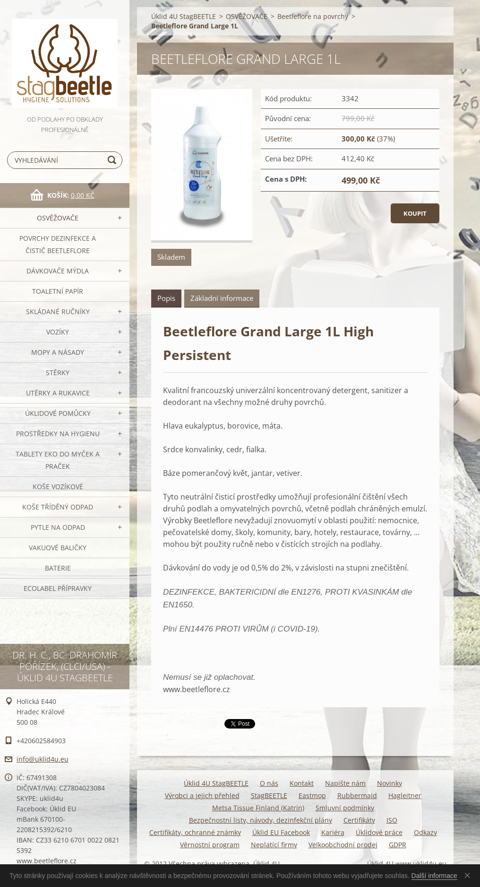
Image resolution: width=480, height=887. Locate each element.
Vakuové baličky (57, 547)
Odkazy (425, 832)
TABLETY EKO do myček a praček (58, 460)
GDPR (397, 844)
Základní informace (221, 298)
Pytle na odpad (58, 527)
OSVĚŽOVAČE (57, 217)
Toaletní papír (57, 291)
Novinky (389, 783)
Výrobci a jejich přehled (202, 795)
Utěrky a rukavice (58, 392)
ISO (391, 820)
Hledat (113, 160)
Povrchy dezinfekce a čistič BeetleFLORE (57, 244)
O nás (269, 783)
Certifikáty (359, 820)
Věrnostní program (210, 844)
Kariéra (332, 832)
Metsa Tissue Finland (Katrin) (258, 807)
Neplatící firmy (274, 844)
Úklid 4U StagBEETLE (183, 16)
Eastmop (312, 795)
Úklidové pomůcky (58, 413)
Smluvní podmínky (345, 807)
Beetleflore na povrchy (312, 16)
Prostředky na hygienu (58, 433)
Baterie (58, 567)
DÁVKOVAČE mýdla (57, 270)
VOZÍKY (57, 331)
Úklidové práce (379, 832)
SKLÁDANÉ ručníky (58, 311)
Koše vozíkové (58, 486)
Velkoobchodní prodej (343, 844)
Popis (166, 298)
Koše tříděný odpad (57, 506)
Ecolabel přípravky (58, 588)
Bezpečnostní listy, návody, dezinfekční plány (260, 820)
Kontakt (302, 783)
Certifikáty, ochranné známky (195, 832)
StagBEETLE (269, 795)
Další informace (434, 875)
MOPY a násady (57, 352)
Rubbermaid (357, 795)
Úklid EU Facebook (281, 832)
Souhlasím (469, 875)
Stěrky (57, 372)
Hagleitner (404, 795)
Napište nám (345, 783)
